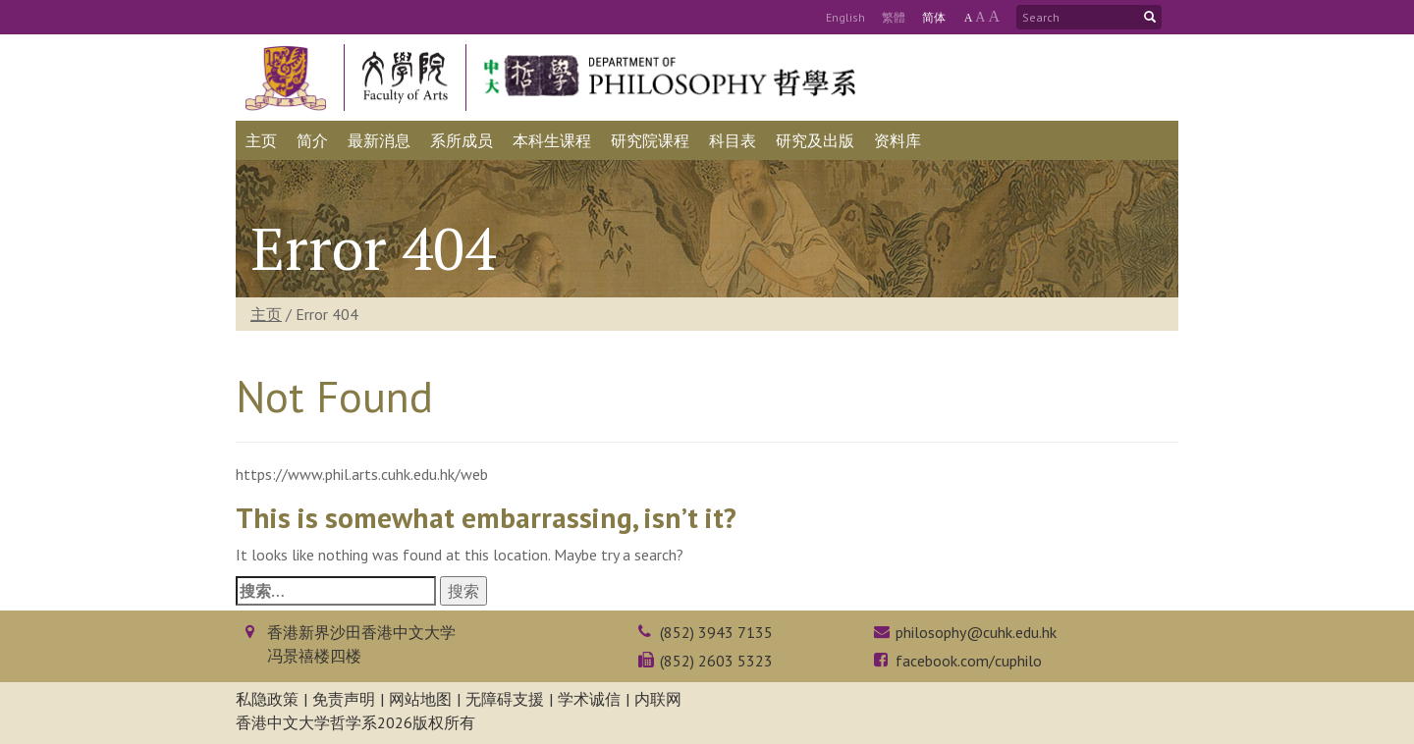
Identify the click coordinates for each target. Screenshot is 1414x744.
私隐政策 (267, 699)
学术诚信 (589, 699)
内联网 (657, 699)
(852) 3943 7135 (716, 632)
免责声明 (343, 699)
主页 (266, 314)
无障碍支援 (504, 699)
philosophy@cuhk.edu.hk (976, 632)
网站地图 (420, 699)
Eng (845, 17)
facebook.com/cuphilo (969, 660)
